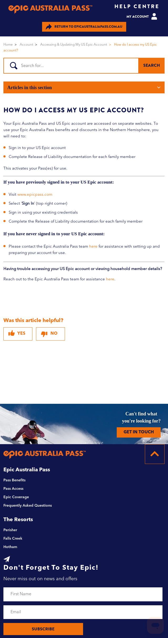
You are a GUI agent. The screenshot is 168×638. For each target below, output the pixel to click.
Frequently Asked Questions (27, 505)
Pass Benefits (14, 480)
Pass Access (13, 489)
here (93, 247)
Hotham (10, 547)
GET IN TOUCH (139, 432)
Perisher (10, 530)
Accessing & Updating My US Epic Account (73, 44)
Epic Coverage (16, 497)
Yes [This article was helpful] (21, 334)
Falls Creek (12, 538)
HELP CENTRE (137, 6)
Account (26, 44)
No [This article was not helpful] (54, 334)
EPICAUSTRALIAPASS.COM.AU (84, 27)
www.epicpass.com (34, 195)
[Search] (83, 66)
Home (8, 44)
